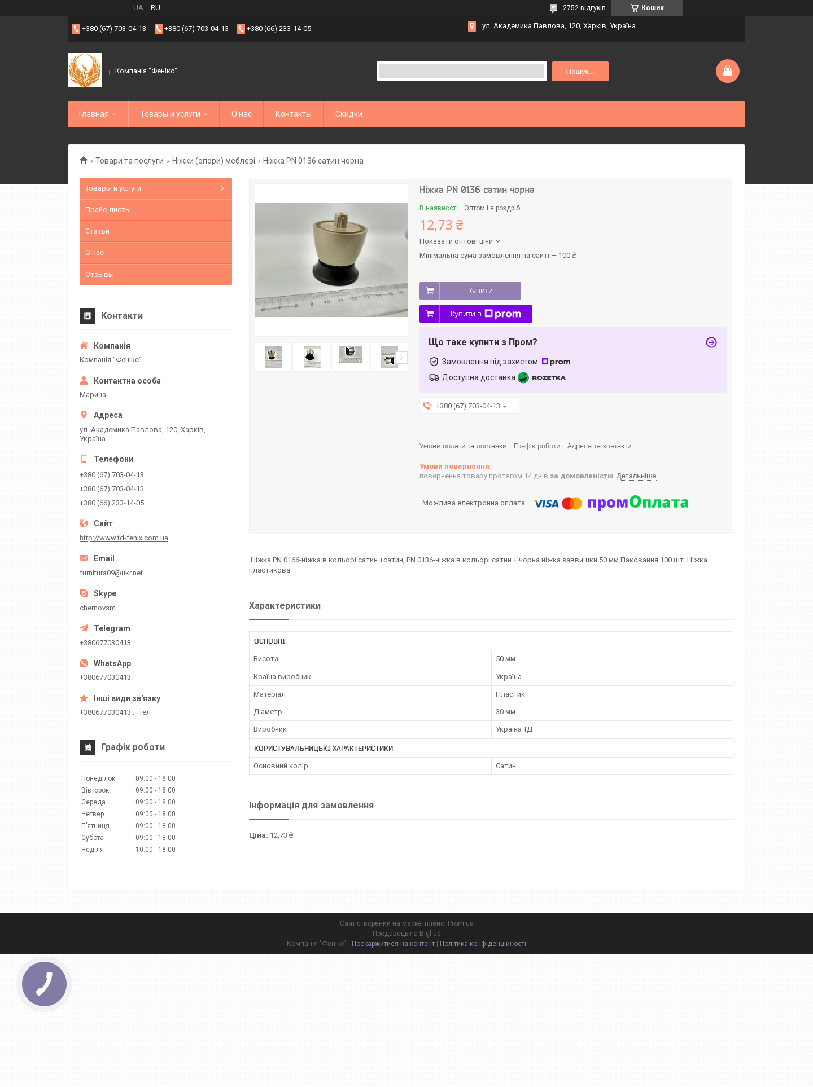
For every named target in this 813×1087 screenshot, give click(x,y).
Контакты (294, 113)
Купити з (486, 314)
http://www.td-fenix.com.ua (124, 538)
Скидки (348, 113)
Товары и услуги (170, 113)
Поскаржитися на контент (393, 944)
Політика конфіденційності (483, 944)
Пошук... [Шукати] (580, 71)
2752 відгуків (584, 8)
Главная (94, 113)
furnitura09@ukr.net (111, 573)
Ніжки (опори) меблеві (213, 160)
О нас (241, 113)
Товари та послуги (129, 160)
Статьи (97, 231)
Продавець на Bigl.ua (407, 934)
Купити (480, 290)
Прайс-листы (108, 209)
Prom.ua (461, 923)
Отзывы (99, 274)
